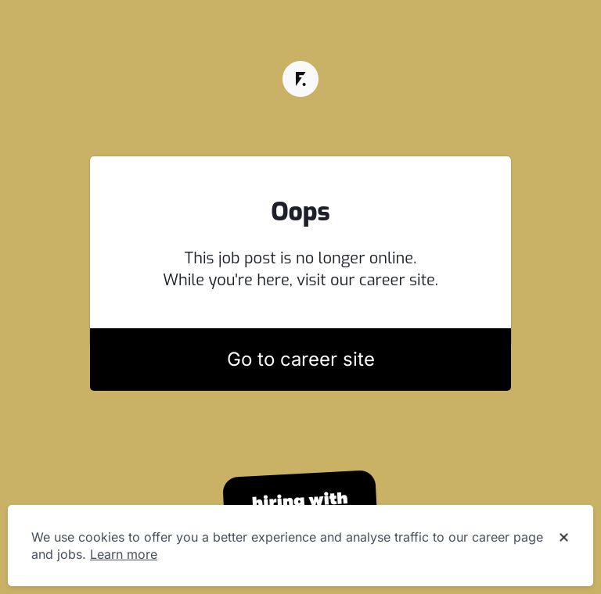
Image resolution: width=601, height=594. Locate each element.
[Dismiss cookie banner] (564, 537)
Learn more (123, 554)
